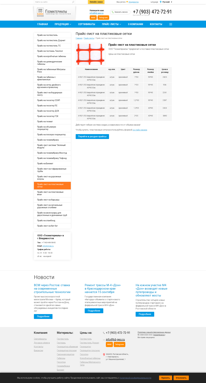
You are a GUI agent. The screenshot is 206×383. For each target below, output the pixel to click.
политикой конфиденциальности (135, 378)
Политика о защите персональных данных (154, 332)
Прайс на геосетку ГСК (47, 116)
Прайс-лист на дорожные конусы (49, 177)
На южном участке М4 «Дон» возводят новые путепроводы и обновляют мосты (151, 290)
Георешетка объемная (67, 346)
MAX (93, 17)
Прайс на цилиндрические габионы (49, 62)
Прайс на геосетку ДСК (48, 111)
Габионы (61, 358)
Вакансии (38, 350)
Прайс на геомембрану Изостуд (52, 153)
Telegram (103, 17)
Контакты (156, 24)
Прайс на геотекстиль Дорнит (51, 40)
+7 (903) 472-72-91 (152, 12)
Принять (165, 378)
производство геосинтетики (56, 12)
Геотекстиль (63, 339)
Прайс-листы (110, 24)
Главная (42, 24)
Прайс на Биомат (45, 163)
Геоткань (61, 343)
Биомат (60, 370)
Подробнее (43, 316)
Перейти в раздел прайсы (92, 136)
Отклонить (181, 378)
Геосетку (84, 354)
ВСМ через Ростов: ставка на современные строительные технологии (52, 288)
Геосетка (61, 362)
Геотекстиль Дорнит (89, 343)
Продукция (62, 24)
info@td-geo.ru (96, 13)
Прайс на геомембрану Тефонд (52, 158)
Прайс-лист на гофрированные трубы (51, 170)
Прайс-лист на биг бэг (47, 226)
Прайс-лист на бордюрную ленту (49, 93)
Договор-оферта (42, 343)
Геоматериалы (159, 335)
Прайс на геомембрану (48, 140)
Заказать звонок (120, 12)
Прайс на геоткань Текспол (50, 51)
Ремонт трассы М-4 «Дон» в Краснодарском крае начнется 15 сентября (103, 288)
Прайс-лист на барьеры (48, 200)
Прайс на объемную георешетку (46, 128)
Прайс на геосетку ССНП (48, 100)
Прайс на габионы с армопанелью (46, 78)
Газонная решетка (65, 354)
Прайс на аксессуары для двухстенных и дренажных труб (52, 214)
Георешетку (85, 346)
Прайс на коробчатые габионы (51, 56)
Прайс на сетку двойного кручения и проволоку (49, 86)
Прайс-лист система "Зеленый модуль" (51, 146)
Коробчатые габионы (90, 358)
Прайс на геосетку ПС (47, 105)
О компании (135, 24)
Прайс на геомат (45, 121)
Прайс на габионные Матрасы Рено (51, 70)
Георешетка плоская (67, 350)
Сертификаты (86, 24)
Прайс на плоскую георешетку (51, 134)
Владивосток (134, 2)
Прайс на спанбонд (46, 220)
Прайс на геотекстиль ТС (49, 46)
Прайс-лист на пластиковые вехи (50, 193)
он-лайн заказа (140, 130)
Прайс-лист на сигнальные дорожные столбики (49, 206)
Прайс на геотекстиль (47, 35)
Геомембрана (63, 366)
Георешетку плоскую (90, 350)
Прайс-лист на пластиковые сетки (50, 185)
